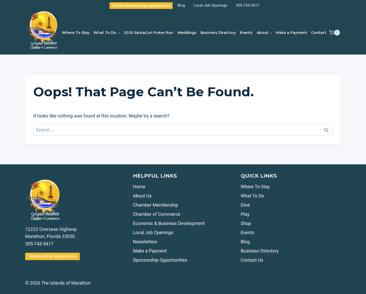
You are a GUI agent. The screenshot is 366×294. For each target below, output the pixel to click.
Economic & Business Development (169, 223)
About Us (142, 195)
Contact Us (252, 260)
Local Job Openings (210, 5)
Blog (181, 5)
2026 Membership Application (141, 5)
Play (245, 214)
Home (139, 186)
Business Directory (218, 32)
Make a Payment (291, 32)
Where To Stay (75, 32)
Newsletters (145, 241)
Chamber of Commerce (156, 214)
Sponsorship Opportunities (160, 260)
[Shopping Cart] (334, 32)
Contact (318, 32)
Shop (246, 223)
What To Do (252, 195)
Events (246, 32)
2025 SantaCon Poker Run (148, 32)
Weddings (186, 32)
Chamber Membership (155, 205)
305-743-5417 (248, 5)
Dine (245, 205)
